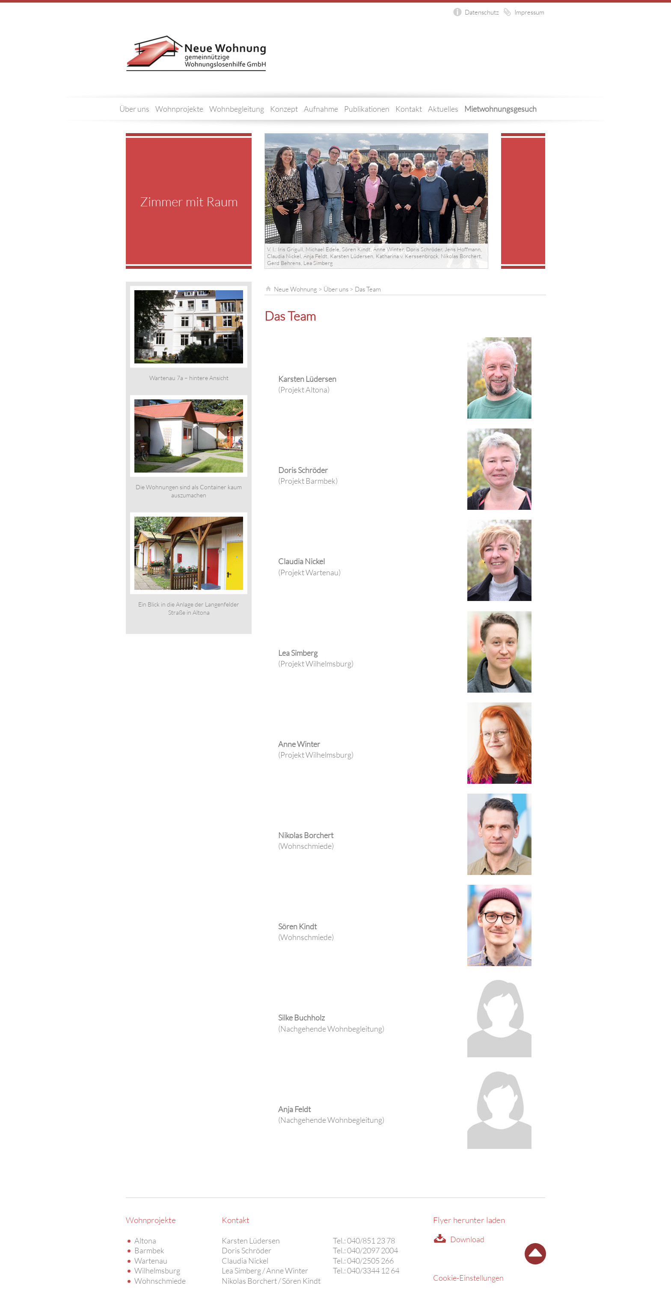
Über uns (134, 108)
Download (467, 1239)
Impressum (529, 12)
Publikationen (366, 108)
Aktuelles (443, 108)
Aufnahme (321, 108)
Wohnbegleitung (236, 108)
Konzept (284, 108)
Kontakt (408, 108)
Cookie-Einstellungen (468, 1277)
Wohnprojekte (179, 108)
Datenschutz (482, 12)
